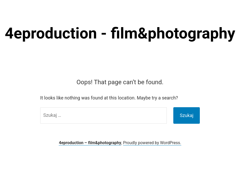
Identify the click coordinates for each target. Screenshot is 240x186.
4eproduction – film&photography (90, 142)
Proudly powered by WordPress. (152, 142)
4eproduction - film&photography (120, 33)
